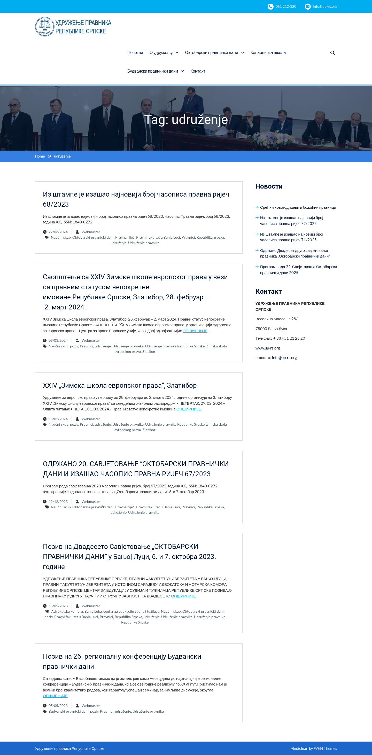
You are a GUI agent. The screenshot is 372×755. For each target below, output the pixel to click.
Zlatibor (149, 351)
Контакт (197, 70)
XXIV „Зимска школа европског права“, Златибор (120, 385)
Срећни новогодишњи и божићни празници (298, 207)
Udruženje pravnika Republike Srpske (175, 346)
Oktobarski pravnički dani (93, 237)
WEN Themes (325, 748)
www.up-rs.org (267, 348)
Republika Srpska (210, 237)
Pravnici (188, 237)
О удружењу (161, 52)
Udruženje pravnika (143, 242)
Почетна (135, 52)
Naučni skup (61, 237)
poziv (74, 346)
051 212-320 (286, 6)
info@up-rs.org (325, 6)
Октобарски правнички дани (211, 52)
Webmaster (91, 232)
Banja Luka (93, 611)
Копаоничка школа (268, 52)
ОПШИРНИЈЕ (195, 330)
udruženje (119, 242)
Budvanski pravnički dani (69, 711)
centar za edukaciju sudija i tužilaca (131, 611)
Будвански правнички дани (152, 70)
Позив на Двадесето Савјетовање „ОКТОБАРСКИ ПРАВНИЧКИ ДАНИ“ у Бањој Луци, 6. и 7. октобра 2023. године (129, 557)
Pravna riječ (125, 237)
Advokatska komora (67, 611)
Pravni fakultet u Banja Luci (158, 237)
